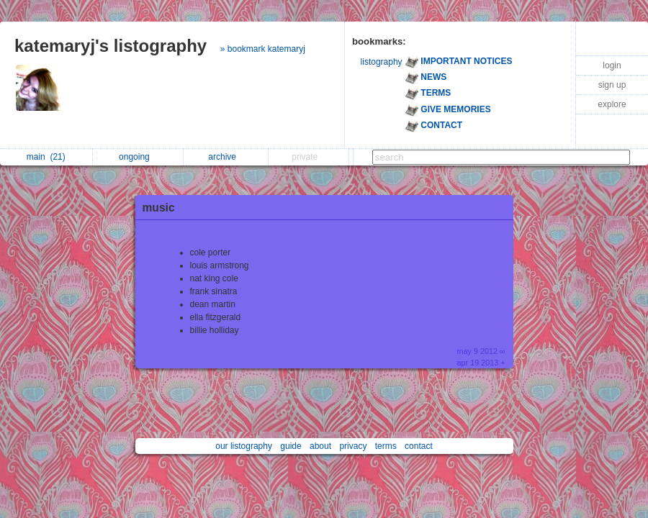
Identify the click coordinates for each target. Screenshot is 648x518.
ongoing (138, 157)
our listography (243, 446)
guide (290, 446)
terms (386, 446)
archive (225, 157)
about (320, 446)
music (159, 207)
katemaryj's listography (110, 45)
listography (381, 62)
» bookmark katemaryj (262, 49)
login (612, 65)
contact (419, 446)
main (46, 157)
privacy (352, 446)
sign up (612, 85)
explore (612, 104)
